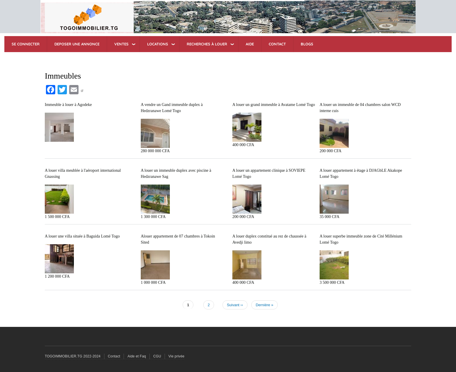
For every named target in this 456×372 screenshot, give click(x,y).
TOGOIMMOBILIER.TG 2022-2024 (73, 356)
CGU (157, 356)
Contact (114, 356)
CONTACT (277, 44)
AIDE (250, 44)
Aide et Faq (136, 356)
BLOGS (307, 44)
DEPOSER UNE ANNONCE (76, 44)
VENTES (121, 44)
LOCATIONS (157, 44)
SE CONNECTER (26, 44)
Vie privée (176, 356)
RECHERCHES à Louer (207, 44)
